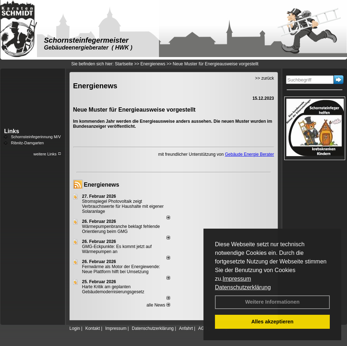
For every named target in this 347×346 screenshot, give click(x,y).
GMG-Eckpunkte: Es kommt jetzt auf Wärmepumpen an (117, 249)
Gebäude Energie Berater (249, 154)
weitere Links (47, 154)
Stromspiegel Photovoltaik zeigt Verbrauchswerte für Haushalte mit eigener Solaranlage (123, 206)
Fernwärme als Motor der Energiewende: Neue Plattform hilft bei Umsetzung (121, 269)
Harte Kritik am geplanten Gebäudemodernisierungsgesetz (113, 289)
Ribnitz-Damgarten (27, 143)
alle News (158, 305)
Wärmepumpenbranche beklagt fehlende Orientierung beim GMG (121, 229)
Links (11, 131)
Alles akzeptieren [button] (272, 321)
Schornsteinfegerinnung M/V (36, 137)
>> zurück (264, 78)
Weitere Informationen (272, 302)
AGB (202, 328)
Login (75, 328)
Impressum (236, 279)
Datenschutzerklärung (243, 287)
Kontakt (92, 328)
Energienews (101, 185)
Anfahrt (186, 328)
